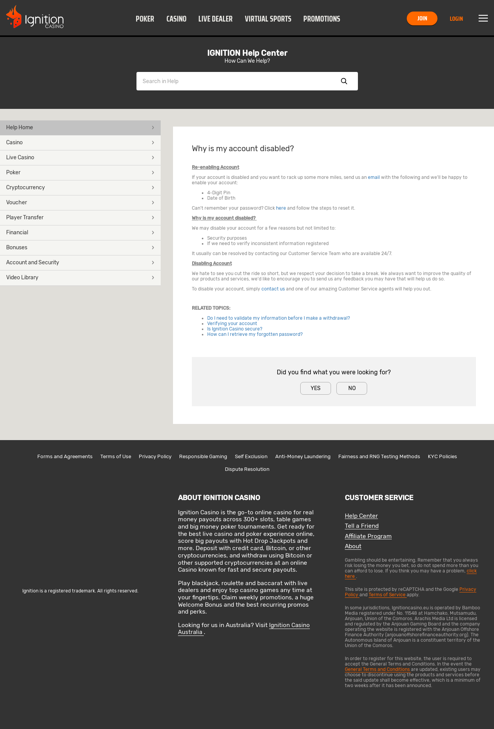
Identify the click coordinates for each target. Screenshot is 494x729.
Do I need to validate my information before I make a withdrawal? (278, 318)
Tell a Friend (362, 526)
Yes (316, 388)
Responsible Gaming (203, 456)
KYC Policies (442, 456)
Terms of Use (115, 456)
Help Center (361, 516)
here (281, 208)
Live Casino (80, 157)
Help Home (80, 127)
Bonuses (80, 247)
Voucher (80, 202)
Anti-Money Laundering (303, 456)
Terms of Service (388, 594)
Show (344, 81)
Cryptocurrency (80, 187)
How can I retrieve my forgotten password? (255, 334)
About (353, 546)
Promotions (321, 19)
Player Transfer (80, 217)
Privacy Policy (155, 456)
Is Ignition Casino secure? (234, 329)
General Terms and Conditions (378, 669)
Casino (176, 19)
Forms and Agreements (65, 456)
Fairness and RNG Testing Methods (379, 456)
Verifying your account (232, 323)
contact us (273, 289)
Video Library (80, 277)
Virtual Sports (268, 19)
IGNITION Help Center (247, 53)
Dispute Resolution (247, 469)
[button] (145, 18)
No (352, 388)
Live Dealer (215, 19)
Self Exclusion (251, 456)
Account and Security (80, 262)
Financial (80, 232)
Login (456, 18)
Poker (145, 19)
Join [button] (422, 18)
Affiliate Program (368, 536)
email (374, 177)
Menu (483, 18)
